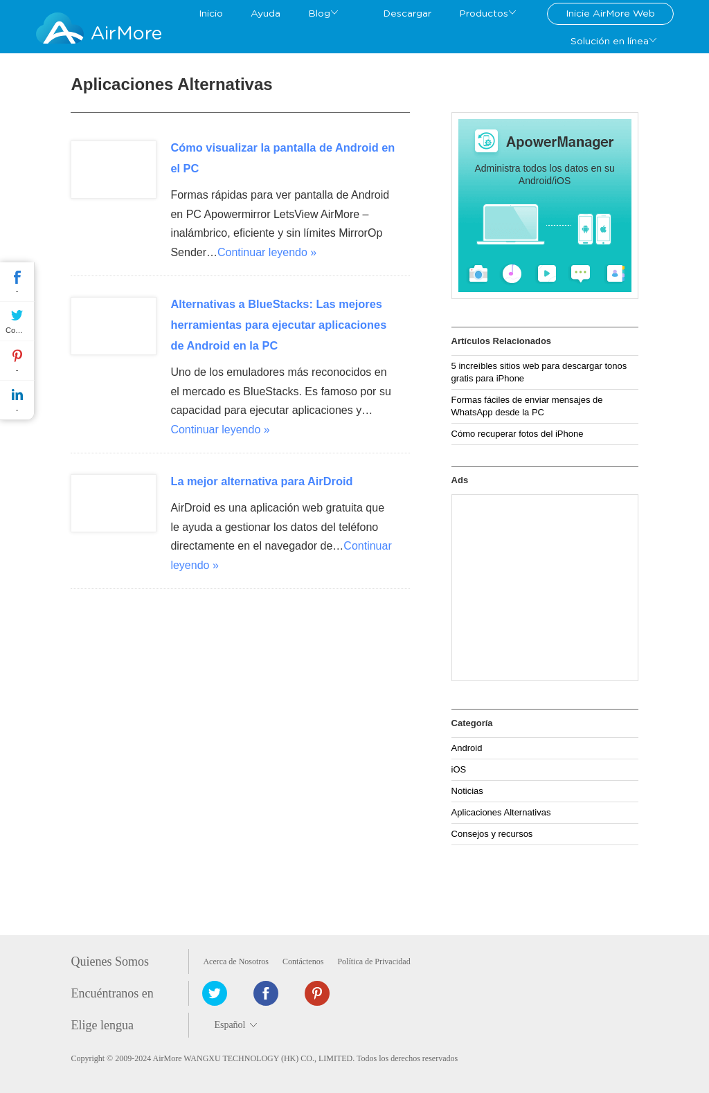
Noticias (467, 791)
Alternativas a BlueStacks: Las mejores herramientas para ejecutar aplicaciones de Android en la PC (278, 325)
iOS (459, 769)
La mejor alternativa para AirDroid (261, 481)
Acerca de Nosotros (236, 961)
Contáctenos (302, 961)
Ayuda (265, 14)
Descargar (407, 14)
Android (467, 748)
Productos (483, 14)
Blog (319, 14)
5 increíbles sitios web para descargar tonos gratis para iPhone (539, 372)
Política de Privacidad (373, 961)
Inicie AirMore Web (610, 14)
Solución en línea (610, 41)
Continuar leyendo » (266, 252)
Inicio (211, 14)
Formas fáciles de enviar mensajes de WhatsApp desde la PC (527, 406)
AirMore (126, 33)
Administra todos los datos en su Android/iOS (544, 174)
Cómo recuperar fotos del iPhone (517, 433)
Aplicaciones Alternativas (501, 812)
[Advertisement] (544, 587)
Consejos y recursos (492, 834)
